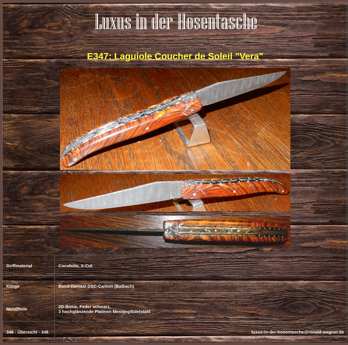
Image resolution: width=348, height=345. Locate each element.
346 (10, 331)
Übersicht (27, 331)
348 (44, 331)
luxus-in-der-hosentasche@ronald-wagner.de (297, 331)
